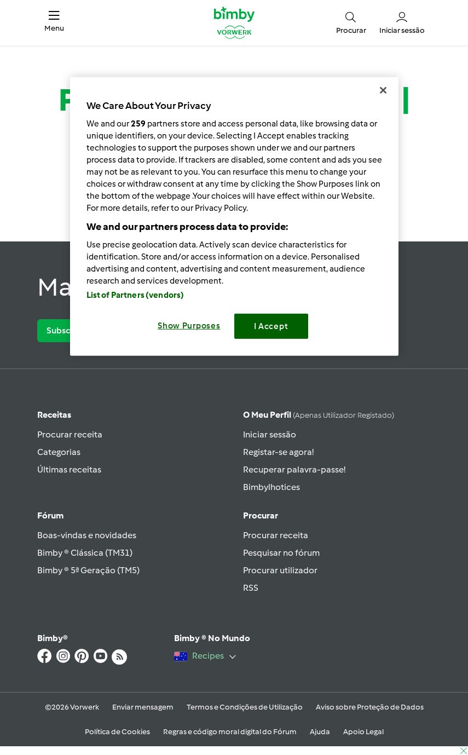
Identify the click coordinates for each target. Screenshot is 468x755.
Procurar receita (69, 434)
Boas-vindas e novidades (86, 535)
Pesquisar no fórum (281, 552)
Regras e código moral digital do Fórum (230, 731)
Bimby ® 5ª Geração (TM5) (88, 570)
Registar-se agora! (278, 452)
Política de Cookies (117, 731)
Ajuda (320, 731)
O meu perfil (318, 415)
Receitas (54, 415)
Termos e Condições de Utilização (245, 707)
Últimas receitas (69, 469)
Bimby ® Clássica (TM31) (84, 552)
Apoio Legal (363, 731)
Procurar (260, 515)
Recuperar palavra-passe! (294, 469)
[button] (54, 22)
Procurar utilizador (280, 570)
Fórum (50, 515)
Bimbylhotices (271, 487)
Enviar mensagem (143, 707)
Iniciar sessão (269, 434)
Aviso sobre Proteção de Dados (370, 707)
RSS (250, 588)
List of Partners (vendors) (135, 294)
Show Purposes (189, 325)
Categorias (58, 452)
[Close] (383, 90)
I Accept (271, 326)
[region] (234, 216)
